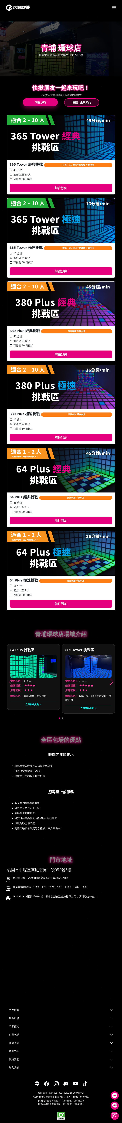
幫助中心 (14, 1051)
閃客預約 (40, 102)
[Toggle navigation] (114, 7)
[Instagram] (115, 1116)
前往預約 (61, 188)
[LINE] (115, 1105)
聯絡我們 (14, 1059)
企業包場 (14, 1034)
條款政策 (14, 1043)
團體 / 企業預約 (81, 102)
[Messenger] (115, 1095)
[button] (111, 682)
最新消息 (14, 1018)
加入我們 (14, 1067)
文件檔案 (14, 1010)
